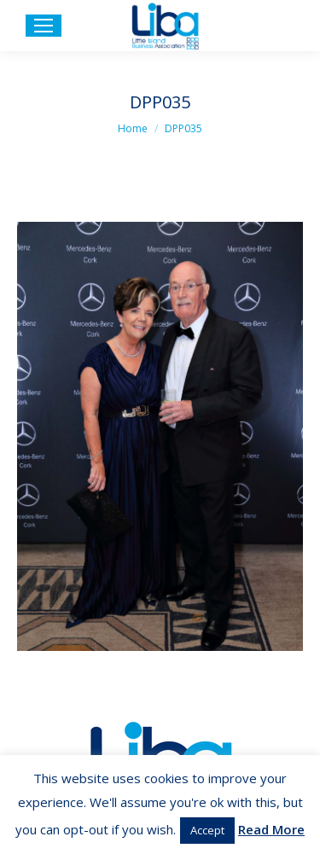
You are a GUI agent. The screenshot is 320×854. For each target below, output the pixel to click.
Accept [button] (207, 830)
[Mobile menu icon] (43, 26)
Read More (271, 829)
